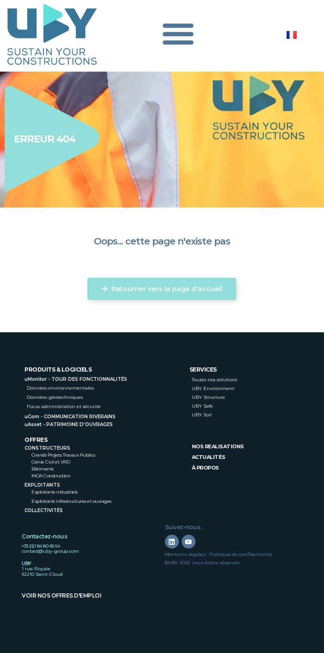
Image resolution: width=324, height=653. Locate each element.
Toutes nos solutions (214, 380)
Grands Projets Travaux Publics (63, 455)
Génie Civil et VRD (50, 462)
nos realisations (218, 446)
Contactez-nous (44, 536)
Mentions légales (185, 554)
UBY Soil (202, 415)
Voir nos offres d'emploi (61, 595)
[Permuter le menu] (178, 36)
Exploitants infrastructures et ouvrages (71, 501)
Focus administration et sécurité (64, 406)
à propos (205, 467)
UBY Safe (202, 406)
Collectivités (43, 510)
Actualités (209, 457)
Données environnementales (60, 388)
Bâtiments (42, 469)
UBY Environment (213, 388)
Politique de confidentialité (240, 554)
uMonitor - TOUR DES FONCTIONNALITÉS (75, 379)
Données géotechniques (55, 397)
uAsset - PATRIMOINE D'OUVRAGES (68, 424)
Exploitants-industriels (54, 492)
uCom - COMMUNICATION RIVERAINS (70, 417)
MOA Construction (50, 476)
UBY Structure (208, 397)
